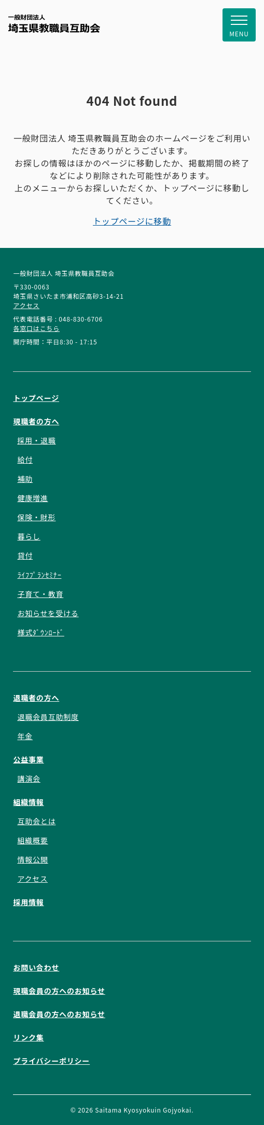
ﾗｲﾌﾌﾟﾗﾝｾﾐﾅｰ (39, 575)
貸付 (25, 555)
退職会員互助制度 (47, 717)
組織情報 (28, 802)
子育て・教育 (40, 594)
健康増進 (32, 498)
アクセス (26, 305)
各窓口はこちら (36, 328)
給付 (25, 459)
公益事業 (28, 759)
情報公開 (32, 859)
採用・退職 (36, 440)
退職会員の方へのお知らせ (59, 1014)
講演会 (28, 778)
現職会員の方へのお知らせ (59, 990)
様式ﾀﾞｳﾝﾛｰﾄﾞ (40, 632)
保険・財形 (36, 517)
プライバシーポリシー (51, 1060)
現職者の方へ (36, 421)
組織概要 (32, 840)
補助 (25, 479)
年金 (25, 736)
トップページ (36, 398)
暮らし (28, 536)
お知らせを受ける (47, 613)
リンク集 (28, 1037)
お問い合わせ (36, 967)
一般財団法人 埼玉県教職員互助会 (54, 24)
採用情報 (28, 902)
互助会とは (36, 821)
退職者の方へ (36, 697)
